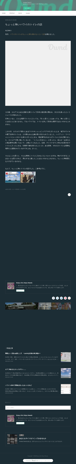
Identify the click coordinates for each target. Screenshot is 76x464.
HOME (4, 13)
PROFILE (12, 13)
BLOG (20, 13)
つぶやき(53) (23, 189)
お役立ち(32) (8, 189)
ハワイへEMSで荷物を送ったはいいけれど (18, 385)
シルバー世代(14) (15, 189)
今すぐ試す (27, 8)
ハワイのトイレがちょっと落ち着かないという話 (27, 34)
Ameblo (28, 13)
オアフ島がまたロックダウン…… (15, 369)
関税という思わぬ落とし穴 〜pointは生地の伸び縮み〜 (22, 353)
